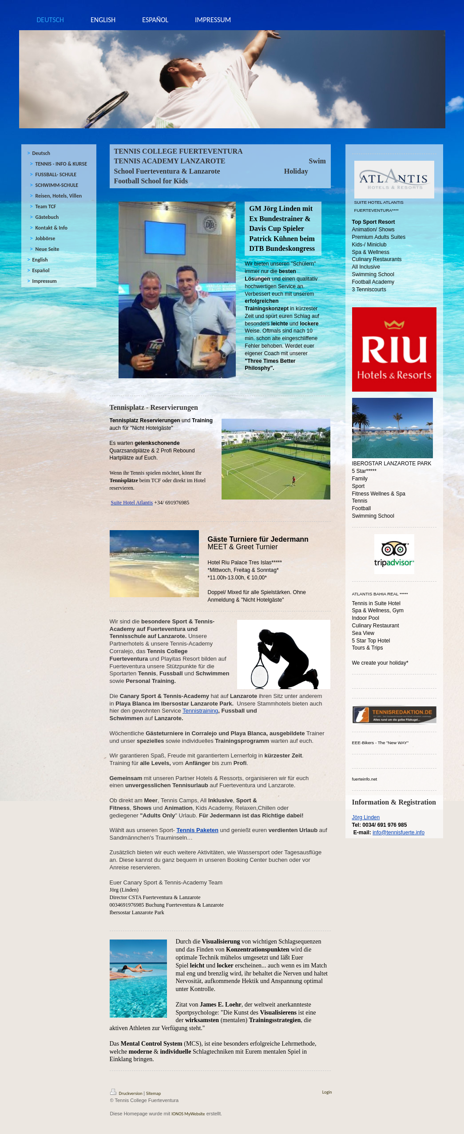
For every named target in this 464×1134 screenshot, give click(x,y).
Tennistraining (200, 710)
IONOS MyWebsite (188, 1114)
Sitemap (153, 1093)
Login (327, 1092)
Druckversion (127, 1093)
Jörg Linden (366, 817)
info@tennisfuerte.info (398, 832)
